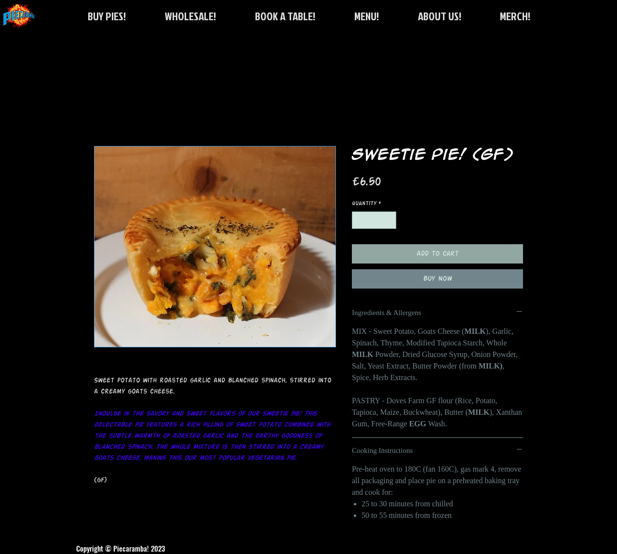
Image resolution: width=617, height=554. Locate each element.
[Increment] (389, 220)
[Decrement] (359, 220)
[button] (285, 16)
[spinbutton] (374, 220)
